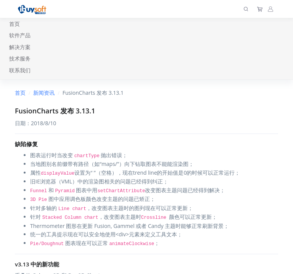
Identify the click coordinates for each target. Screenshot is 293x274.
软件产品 (20, 35)
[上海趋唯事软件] (34, 9)
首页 (14, 23)
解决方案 (20, 47)
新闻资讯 (44, 92)
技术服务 (20, 58)
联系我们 (20, 70)
